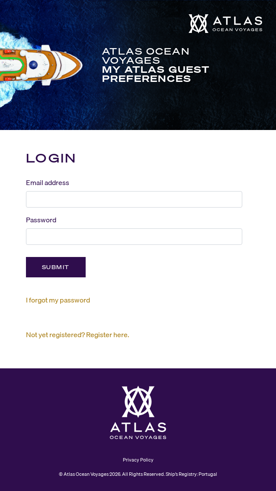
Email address (47, 182)
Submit (56, 267)
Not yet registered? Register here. (77, 334)
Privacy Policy (138, 460)
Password (41, 220)
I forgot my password (58, 300)
